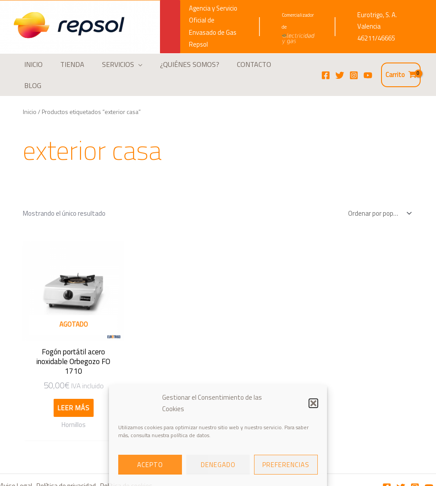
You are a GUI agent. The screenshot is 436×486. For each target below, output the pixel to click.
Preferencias (285, 465)
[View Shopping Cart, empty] (401, 67)
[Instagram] (353, 67)
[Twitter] (339, 67)
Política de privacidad (67, 459)
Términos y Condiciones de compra (52, 473)
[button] (313, 403)
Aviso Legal (15, 459)
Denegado (218, 465)
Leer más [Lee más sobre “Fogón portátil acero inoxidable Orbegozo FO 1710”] (68, 381)
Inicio (29, 95)
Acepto (150, 465)
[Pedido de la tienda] (378, 197)
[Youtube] (429, 461)
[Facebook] (325, 67)
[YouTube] (367, 67)
